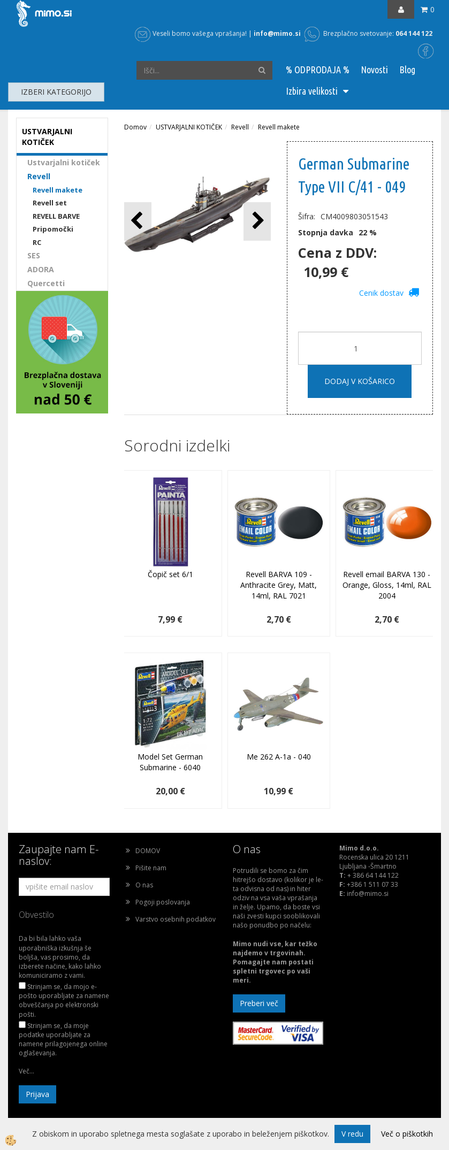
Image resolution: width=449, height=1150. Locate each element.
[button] (257, 221)
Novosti (374, 69)
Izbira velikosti (312, 91)
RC (37, 242)
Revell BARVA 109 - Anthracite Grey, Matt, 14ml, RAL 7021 (278, 585)
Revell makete (57, 190)
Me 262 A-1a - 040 (279, 757)
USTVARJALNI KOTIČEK (189, 127)
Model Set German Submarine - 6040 (170, 762)
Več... (26, 1071)
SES (33, 255)
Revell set (50, 203)
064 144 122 (413, 33)
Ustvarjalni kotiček (63, 162)
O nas (144, 885)
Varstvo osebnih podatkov (175, 919)
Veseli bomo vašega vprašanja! (191, 33)
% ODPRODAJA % (317, 69)
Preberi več (259, 1003)
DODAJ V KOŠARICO (359, 381)
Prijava (37, 1094)
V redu (352, 1134)
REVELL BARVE (56, 216)
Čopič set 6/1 (170, 574)
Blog (407, 69)
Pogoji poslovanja (162, 902)
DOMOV (147, 850)
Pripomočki (53, 229)
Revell (38, 176)
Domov (135, 127)
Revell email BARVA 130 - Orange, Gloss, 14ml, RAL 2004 (387, 585)
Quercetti (46, 283)
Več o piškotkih (407, 1134)
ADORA (40, 269)
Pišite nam (150, 867)
